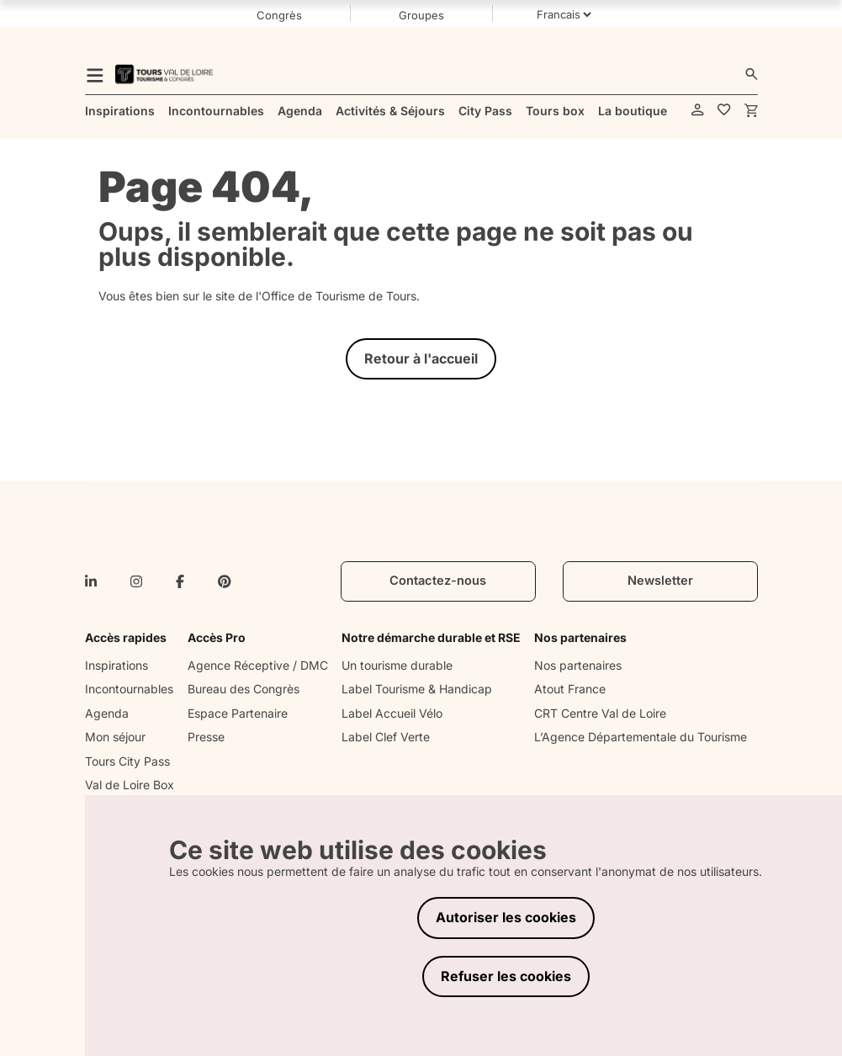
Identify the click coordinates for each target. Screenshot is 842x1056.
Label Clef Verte (386, 737)
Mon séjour (115, 737)
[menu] (95, 74)
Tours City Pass (127, 761)
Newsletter (660, 580)
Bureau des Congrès (243, 689)
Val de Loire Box (129, 784)
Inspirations (116, 665)
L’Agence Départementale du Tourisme (640, 737)
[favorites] (724, 110)
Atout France (570, 689)
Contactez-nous (437, 580)
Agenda (107, 713)
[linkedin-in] (91, 581)
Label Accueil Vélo (392, 713)
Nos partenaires (578, 665)
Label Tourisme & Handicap (417, 689)
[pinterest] (224, 581)
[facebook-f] (180, 581)
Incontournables (129, 689)
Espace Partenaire (238, 713)
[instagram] (136, 581)
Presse (206, 737)
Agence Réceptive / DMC (258, 665)
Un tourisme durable (397, 665)
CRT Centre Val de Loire (600, 713)
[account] (697, 110)
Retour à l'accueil (421, 358)
